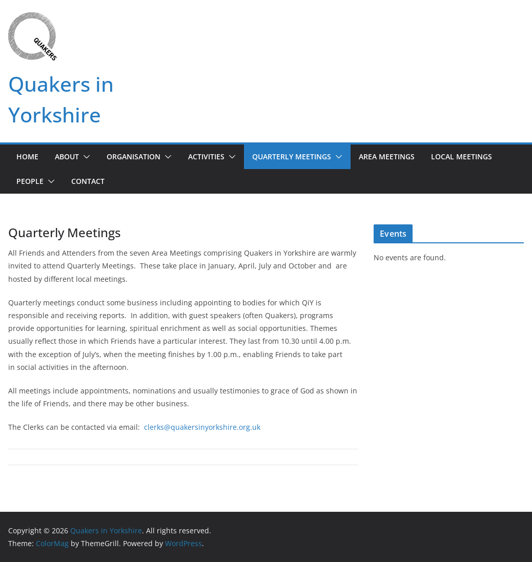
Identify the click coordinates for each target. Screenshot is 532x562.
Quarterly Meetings (291, 156)
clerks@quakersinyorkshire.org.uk (202, 427)
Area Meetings (387, 156)
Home (27, 156)
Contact (88, 181)
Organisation (133, 156)
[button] (84, 157)
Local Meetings (461, 156)
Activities (206, 156)
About (67, 156)
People (30, 181)
